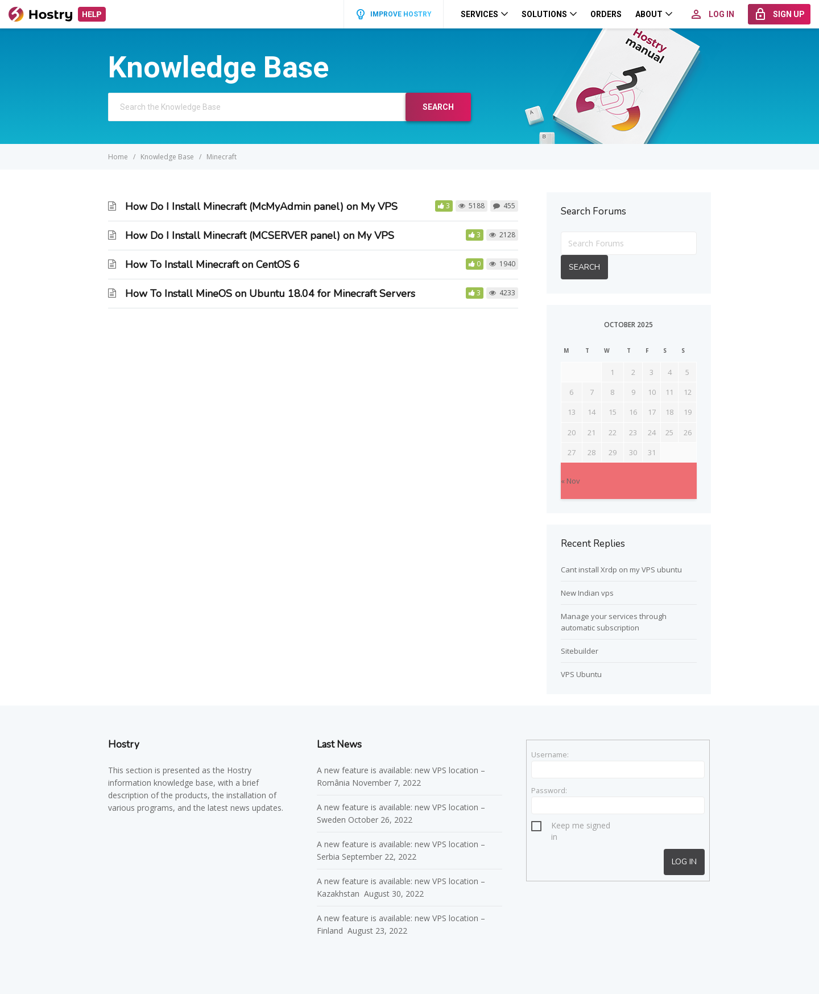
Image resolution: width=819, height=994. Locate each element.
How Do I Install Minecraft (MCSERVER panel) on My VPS (259, 235)
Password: (549, 790)
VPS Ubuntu (581, 674)
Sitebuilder (579, 651)
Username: (550, 754)
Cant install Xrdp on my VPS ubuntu (621, 569)
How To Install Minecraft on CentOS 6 (212, 264)
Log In (684, 861)
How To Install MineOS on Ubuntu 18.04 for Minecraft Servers (270, 293)
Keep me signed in (580, 827)
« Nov (570, 481)
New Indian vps (587, 593)
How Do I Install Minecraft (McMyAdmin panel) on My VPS (261, 206)
